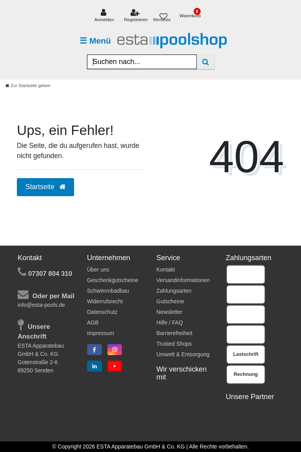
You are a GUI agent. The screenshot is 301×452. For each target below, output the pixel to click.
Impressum (100, 333)
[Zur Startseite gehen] (27, 85)
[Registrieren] (136, 15)
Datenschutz (102, 312)
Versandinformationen (183, 280)
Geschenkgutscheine (112, 280)
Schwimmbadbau (108, 291)
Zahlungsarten (174, 291)
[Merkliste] (163, 16)
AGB (93, 322)
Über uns (98, 269)
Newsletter (169, 312)
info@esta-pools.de (41, 305)
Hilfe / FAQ (169, 322)
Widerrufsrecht (105, 301)
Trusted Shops (174, 344)
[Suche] (205, 62)
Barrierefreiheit (174, 333)
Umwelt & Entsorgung (182, 354)
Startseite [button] (45, 187)
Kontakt (165, 269)
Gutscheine (170, 301)
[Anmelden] (104, 15)
